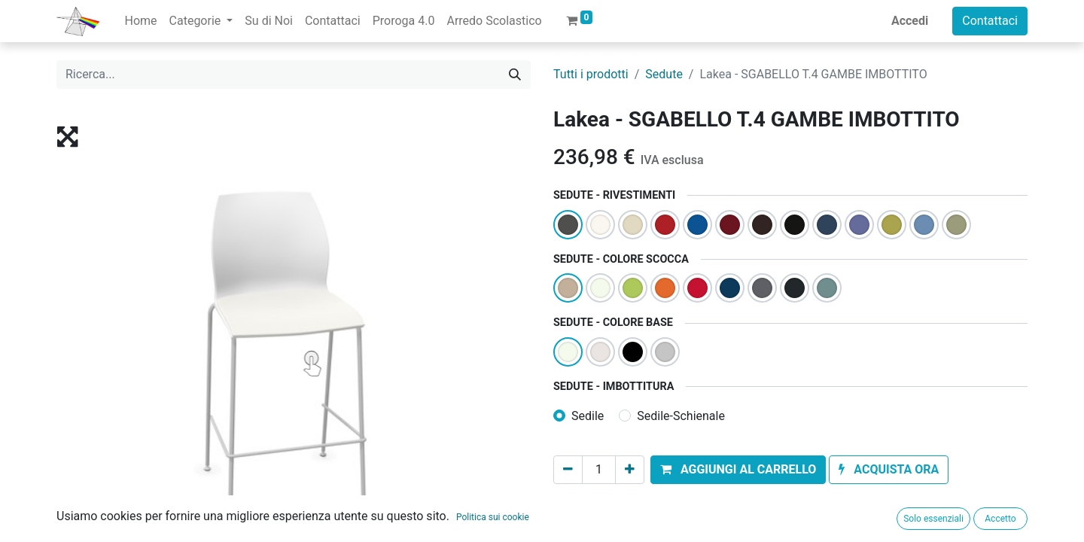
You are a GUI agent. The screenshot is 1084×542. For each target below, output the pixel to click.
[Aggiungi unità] (629, 469)
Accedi (909, 21)
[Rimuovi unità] (568, 469)
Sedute (664, 74)
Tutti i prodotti (591, 74)
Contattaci (990, 21)
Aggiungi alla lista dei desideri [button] (643, 504)
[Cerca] (515, 74)
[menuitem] (140, 21)
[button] (738, 469)
